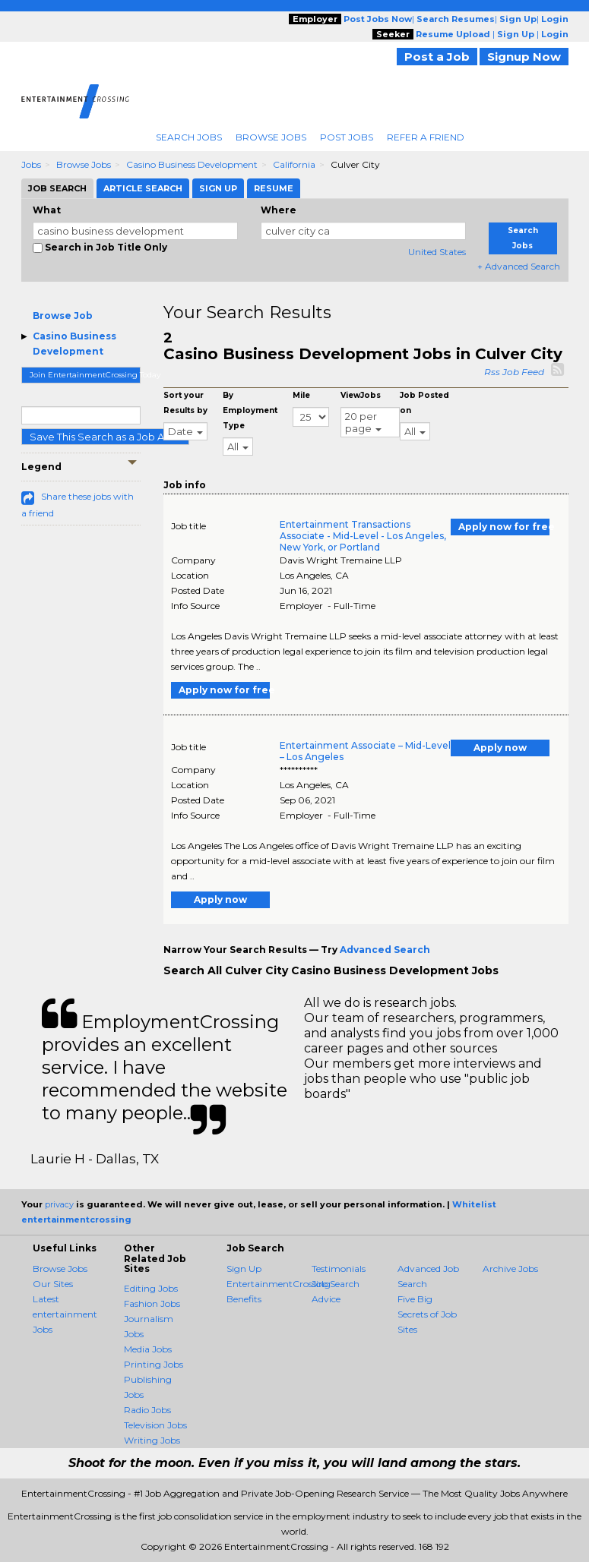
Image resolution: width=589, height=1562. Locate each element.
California (294, 164)
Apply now (500, 747)
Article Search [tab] (142, 188)
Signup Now (524, 56)
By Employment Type (250, 410)
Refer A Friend (425, 137)
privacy (59, 1204)
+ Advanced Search (518, 266)
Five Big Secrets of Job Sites (427, 1314)
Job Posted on (424, 402)
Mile (301, 395)
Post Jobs (346, 137)
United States (437, 251)
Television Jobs (155, 1425)
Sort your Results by (185, 402)
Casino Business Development (192, 164)
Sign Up (243, 1268)
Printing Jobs (153, 1364)
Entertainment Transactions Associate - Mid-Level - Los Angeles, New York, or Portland (363, 536)
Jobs (31, 164)
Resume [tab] (273, 188)
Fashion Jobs (152, 1303)
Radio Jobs (147, 1409)
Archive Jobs (510, 1268)
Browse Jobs (271, 137)
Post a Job (437, 56)
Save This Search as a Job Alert (105, 437)
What (47, 210)
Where (278, 210)
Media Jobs (148, 1349)
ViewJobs (360, 395)
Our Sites (53, 1283)
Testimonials (339, 1268)
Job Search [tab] (57, 188)
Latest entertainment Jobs (65, 1314)
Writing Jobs (152, 1440)
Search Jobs (189, 137)
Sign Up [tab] (218, 188)
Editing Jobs (151, 1288)
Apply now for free (503, 526)
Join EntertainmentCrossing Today (85, 375)
